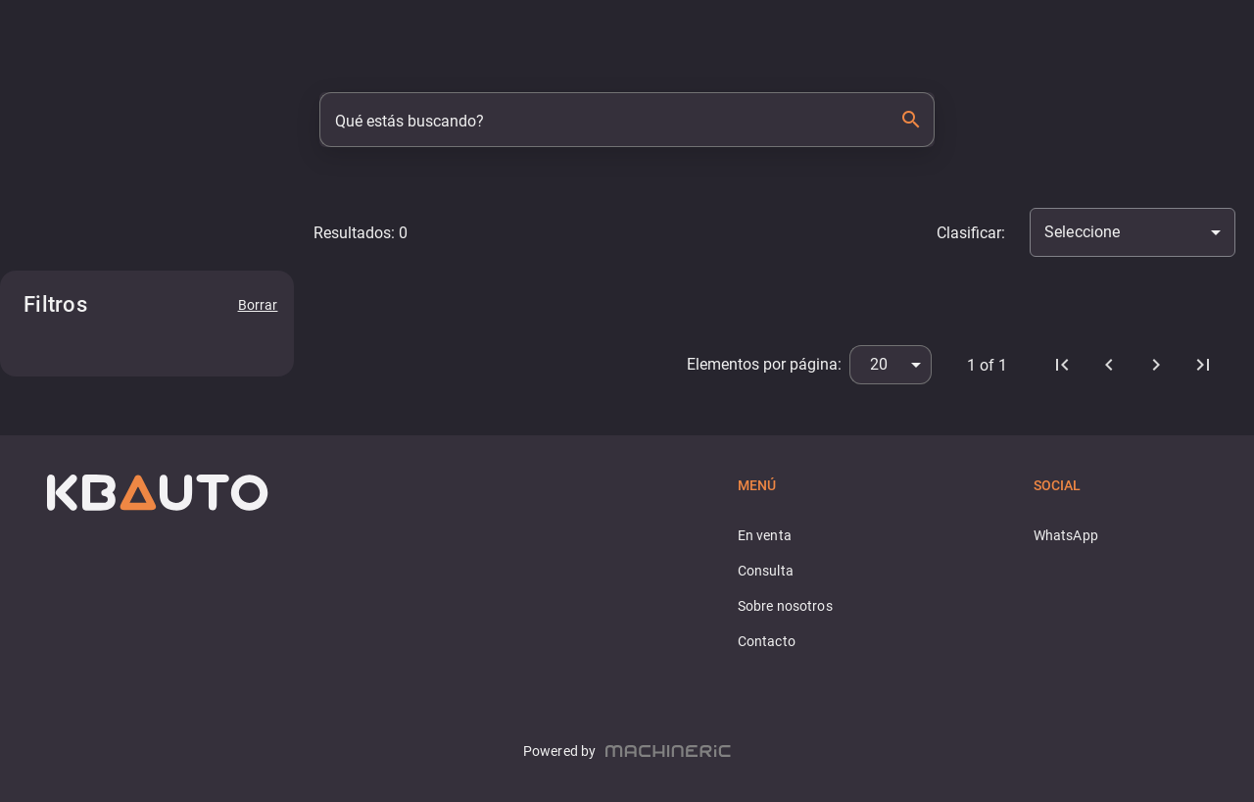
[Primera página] (1061, 364)
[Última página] (1203, 364)
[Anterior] (1109, 364)
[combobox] (1132, 232)
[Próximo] (1156, 364)
